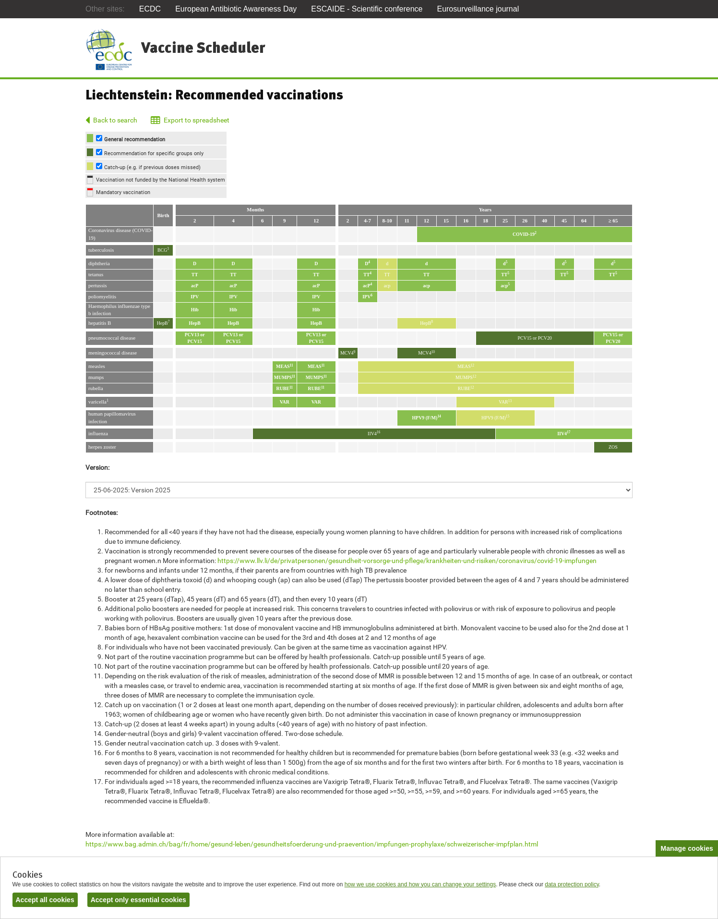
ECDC (150, 9)
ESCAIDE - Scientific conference (366, 9)
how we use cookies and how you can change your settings (420, 884)
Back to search (115, 120)
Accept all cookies (45, 900)
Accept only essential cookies (138, 900)
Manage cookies (686, 848)
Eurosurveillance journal (478, 9)
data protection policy (572, 884)
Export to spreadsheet (196, 120)
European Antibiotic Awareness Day (236, 9)
